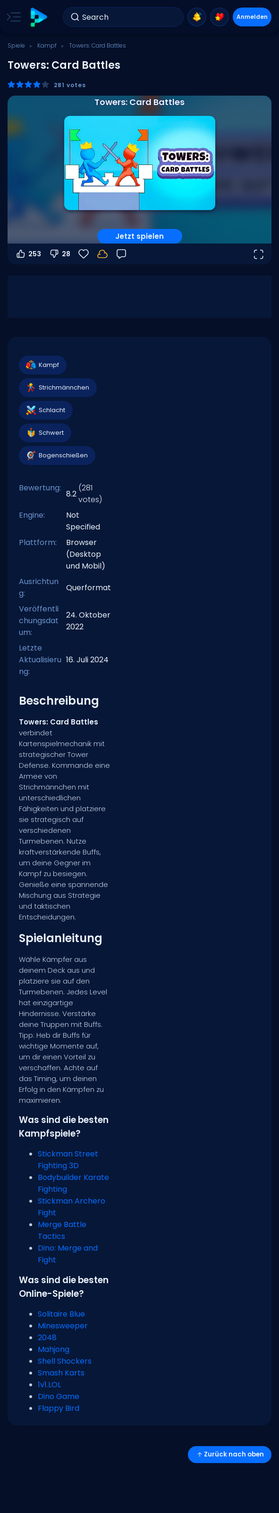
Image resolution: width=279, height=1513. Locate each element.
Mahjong (53, 1349)
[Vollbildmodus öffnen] (258, 254)
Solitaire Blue (61, 1314)
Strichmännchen (57, 387)
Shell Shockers (65, 1361)
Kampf (47, 45)
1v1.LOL (49, 1384)
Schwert (44, 433)
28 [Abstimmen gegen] (59, 254)
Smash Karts (61, 1372)
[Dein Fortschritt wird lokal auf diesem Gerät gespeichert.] (102, 254)
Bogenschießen (56, 455)
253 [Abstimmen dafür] (28, 254)
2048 (47, 1337)
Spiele (16, 45)
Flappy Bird (58, 1408)
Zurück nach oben (229, 1454)
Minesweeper (63, 1325)
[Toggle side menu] (12, 17)
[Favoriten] (83, 254)
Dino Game (58, 1396)
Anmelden (252, 17)
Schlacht (45, 410)
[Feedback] (121, 254)
